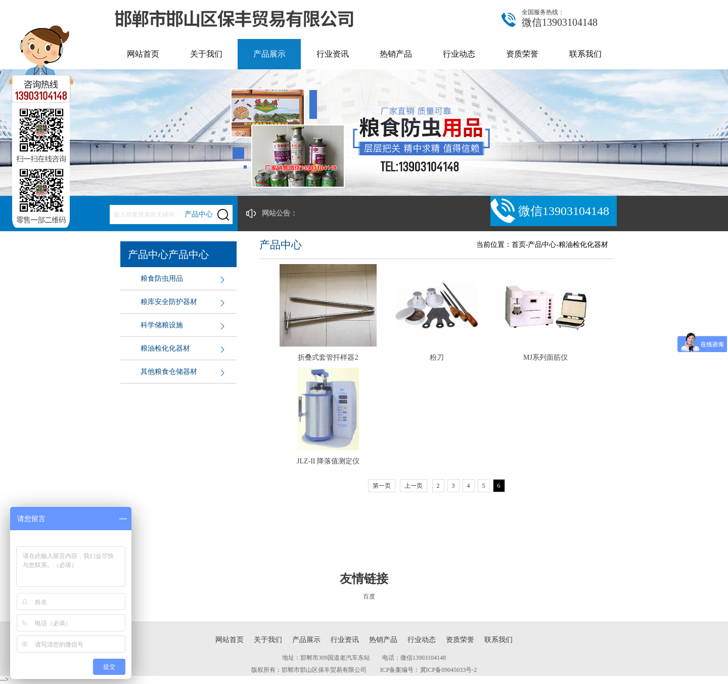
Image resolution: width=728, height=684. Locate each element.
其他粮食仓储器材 (169, 371)
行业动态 (459, 54)
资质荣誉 (522, 54)
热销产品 (396, 54)
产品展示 (269, 54)
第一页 (382, 485)
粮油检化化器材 (165, 348)
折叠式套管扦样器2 (328, 357)
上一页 (413, 485)
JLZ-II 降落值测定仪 (328, 461)
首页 (519, 244)
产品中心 (542, 244)
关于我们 (206, 54)
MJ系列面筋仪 (545, 357)
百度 (369, 596)
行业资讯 (332, 54)
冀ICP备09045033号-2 (448, 669)
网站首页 (143, 54)
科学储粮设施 (162, 325)
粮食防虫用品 (162, 278)
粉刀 (437, 357)
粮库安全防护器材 (169, 302)
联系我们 (585, 54)
